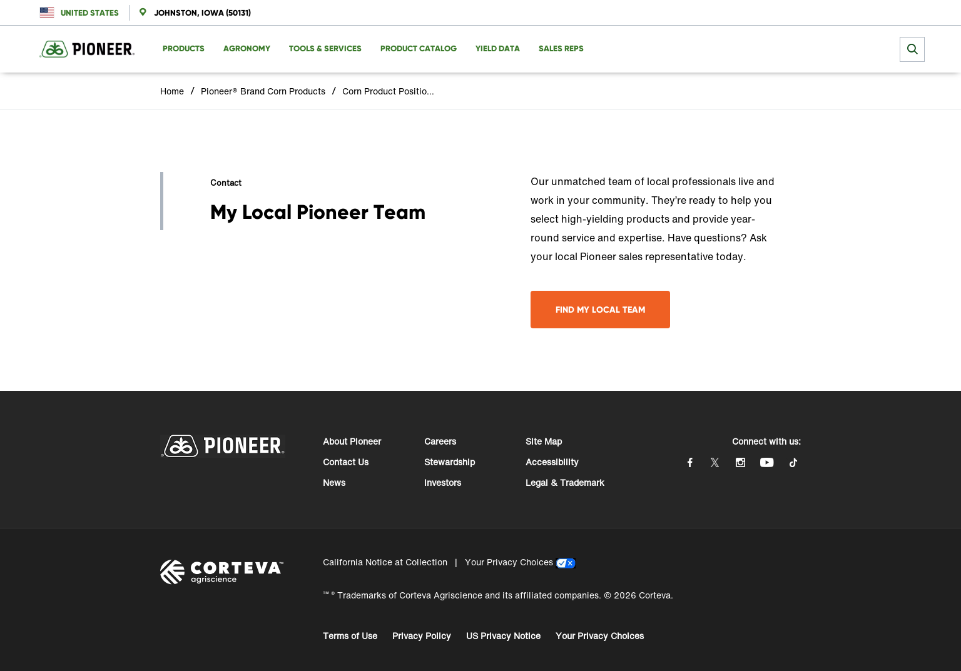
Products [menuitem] (184, 48)
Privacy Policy (421, 635)
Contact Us (346, 461)
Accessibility (552, 461)
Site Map (544, 441)
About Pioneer (352, 441)
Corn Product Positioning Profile (389, 91)
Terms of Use (350, 635)
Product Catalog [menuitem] (418, 48)
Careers (440, 441)
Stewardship (449, 461)
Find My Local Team (600, 309)
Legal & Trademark (565, 482)
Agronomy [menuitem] (246, 48)
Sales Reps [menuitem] (561, 48)
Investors (442, 482)
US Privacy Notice (503, 635)
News (334, 482)
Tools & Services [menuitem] (325, 48)
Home (172, 91)
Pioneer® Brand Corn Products (263, 91)
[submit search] (912, 49)
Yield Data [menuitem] (497, 48)
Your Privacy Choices (509, 561)
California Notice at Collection (385, 561)
